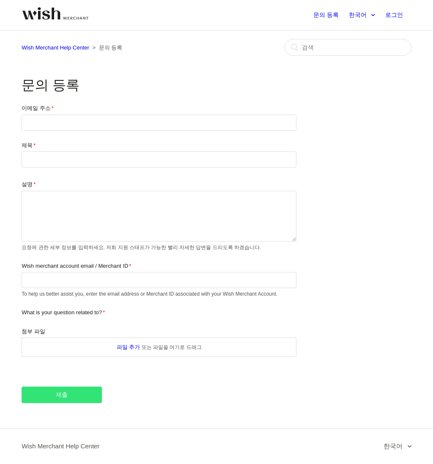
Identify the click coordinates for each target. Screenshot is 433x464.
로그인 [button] (394, 14)
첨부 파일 (33, 331)
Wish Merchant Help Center (55, 47)
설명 (27, 184)
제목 (27, 145)
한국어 (358, 14)
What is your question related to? (62, 312)
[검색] (348, 47)
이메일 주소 (36, 108)
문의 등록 (326, 14)
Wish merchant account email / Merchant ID (75, 266)
